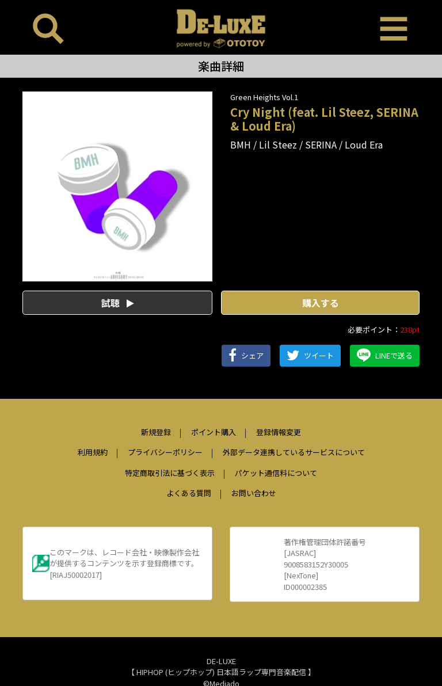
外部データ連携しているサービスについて (294, 452)
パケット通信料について (276, 472)
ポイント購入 (213, 431)
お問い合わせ (253, 492)
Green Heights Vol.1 (264, 97)
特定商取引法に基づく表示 (170, 472)
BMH (240, 144)
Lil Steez (278, 144)
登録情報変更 (278, 431)
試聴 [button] (117, 303)
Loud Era (364, 144)
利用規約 (93, 452)
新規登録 (156, 431)
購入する (320, 303)
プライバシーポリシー (165, 452)
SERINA (321, 144)
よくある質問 (188, 492)
